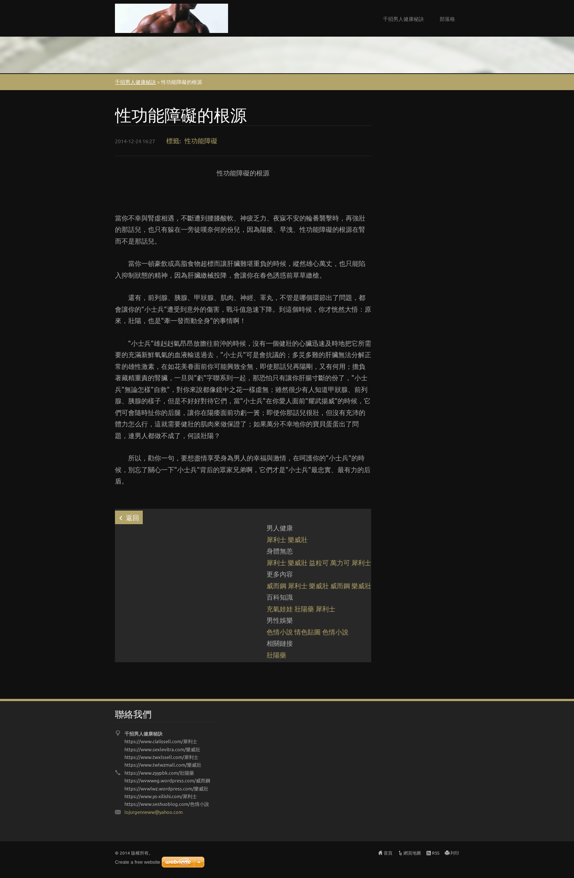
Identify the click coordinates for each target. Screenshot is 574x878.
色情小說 (279, 632)
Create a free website (137, 862)
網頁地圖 (412, 853)
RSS (435, 853)
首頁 (388, 853)
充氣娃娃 (279, 608)
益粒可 (319, 562)
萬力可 (340, 562)
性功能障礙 (200, 140)
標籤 (172, 140)
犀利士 (276, 539)
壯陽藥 (304, 608)
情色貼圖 (307, 632)
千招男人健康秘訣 (403, 18)
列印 (454, 853)
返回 (132, 517)
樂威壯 (298, 539)
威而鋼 (276, 585)
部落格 (447, 18)
